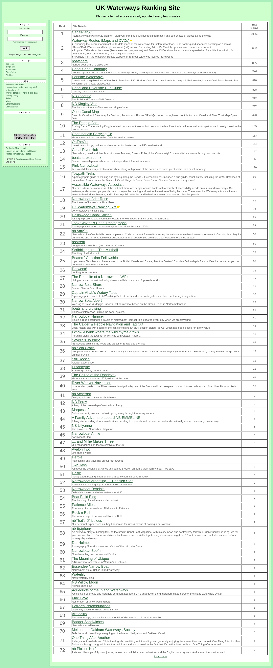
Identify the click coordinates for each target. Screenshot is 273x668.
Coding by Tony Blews (16, 151)
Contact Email (12, 107)
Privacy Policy (12, 96)
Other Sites (11, 72)
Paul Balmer (31, 151)
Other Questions (13, 104)
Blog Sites (10, 67)
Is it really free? (12, 90)
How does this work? (15, 85)
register (37, 54)
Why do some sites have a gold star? (22, 93)
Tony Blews (21, 159)
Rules (8, 98)
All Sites (9, 75)
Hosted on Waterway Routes (18, 154)
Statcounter (160, 656)
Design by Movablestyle (16, 148)
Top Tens (10, 64)
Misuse (9, 101)
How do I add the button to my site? (21, 87)
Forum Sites (11, 69)
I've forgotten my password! (25, 42)
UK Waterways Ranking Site (138, 7)
